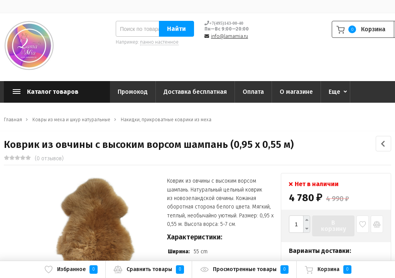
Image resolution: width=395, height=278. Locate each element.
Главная (13, 119)
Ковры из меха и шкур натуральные (71, 119)
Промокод (133, 91)
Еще (334, 91)
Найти (176, 28)
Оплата (253, 91)
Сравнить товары (148, 269)
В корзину (333, 225)
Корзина (327, 269)
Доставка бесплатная (195, 91)
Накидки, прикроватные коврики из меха (166, 119)
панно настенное (159, 42)
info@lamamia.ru (229, 36)
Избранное (71, 269)
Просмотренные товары (244, 269)
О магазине (296, 91)
